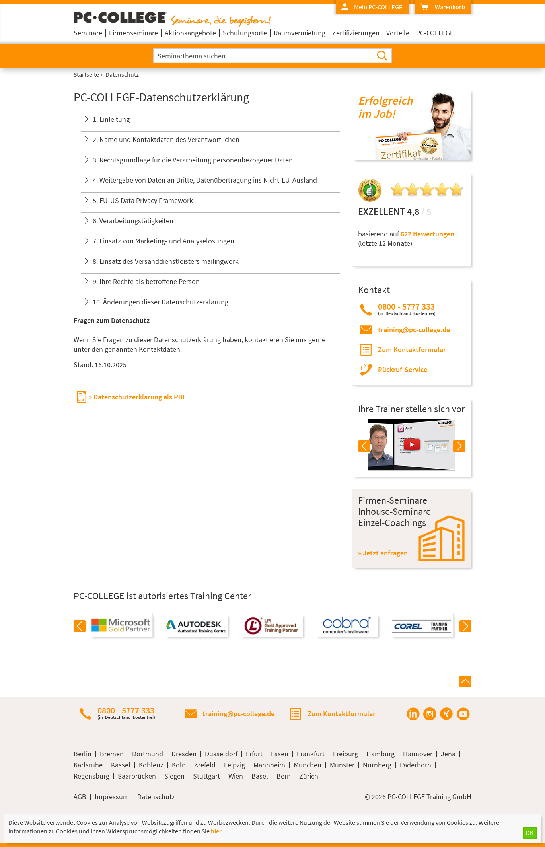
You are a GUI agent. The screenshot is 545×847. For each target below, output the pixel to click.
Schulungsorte (245, 32)
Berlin (82, 754)
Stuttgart (206, 776)
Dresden (184, 754)
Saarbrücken (137, 776)
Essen (279, 754)
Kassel (120, 765)
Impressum (112, 797)
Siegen (174, 776)
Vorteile (397, 32)
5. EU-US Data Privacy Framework (143, 200)
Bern (283, 776)
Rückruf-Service (402, 369)
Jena (448, 754)
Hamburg (380, 754)
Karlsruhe (88, 765)
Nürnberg (377, 765)
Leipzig (234, 765)
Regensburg (91, 776)
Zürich (308, 776)
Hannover (417, 754)
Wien (235, 776)
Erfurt (254, 754)
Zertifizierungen (356, 32)
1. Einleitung (111, 119)
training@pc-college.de (414, 329)
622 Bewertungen (427, 233)
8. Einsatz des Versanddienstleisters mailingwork (166, 261)
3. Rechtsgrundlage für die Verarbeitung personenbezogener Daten (193, 159)
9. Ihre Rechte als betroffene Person (146, 281)
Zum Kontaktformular (412, 349)
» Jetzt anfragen (383, 552)
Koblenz (151, 765)
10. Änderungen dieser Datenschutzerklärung (160, 301)
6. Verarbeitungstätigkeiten (133, 220)
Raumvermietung (299, 32)
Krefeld (205, 765)
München (307, 765)
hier (216, 831)
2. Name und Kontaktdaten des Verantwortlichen (166, 139)
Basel (259, 776)
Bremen (112, 754)
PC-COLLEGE (435, 32)
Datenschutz (156, 797)
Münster (342, 765)
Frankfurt (311, 754)
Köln (179, 765)
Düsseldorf (221, 754)
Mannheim (269, 765)
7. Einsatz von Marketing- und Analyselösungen (163, 240)
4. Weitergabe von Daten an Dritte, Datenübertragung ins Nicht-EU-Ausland (205, 180)
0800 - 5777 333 (407, 309)
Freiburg (345, 754)
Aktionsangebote (190, 32)
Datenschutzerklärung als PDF (139, 396)
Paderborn (415, 765)
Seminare (88, 32)
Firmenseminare (133, 32)
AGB (80, 797)
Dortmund (147, 754)
